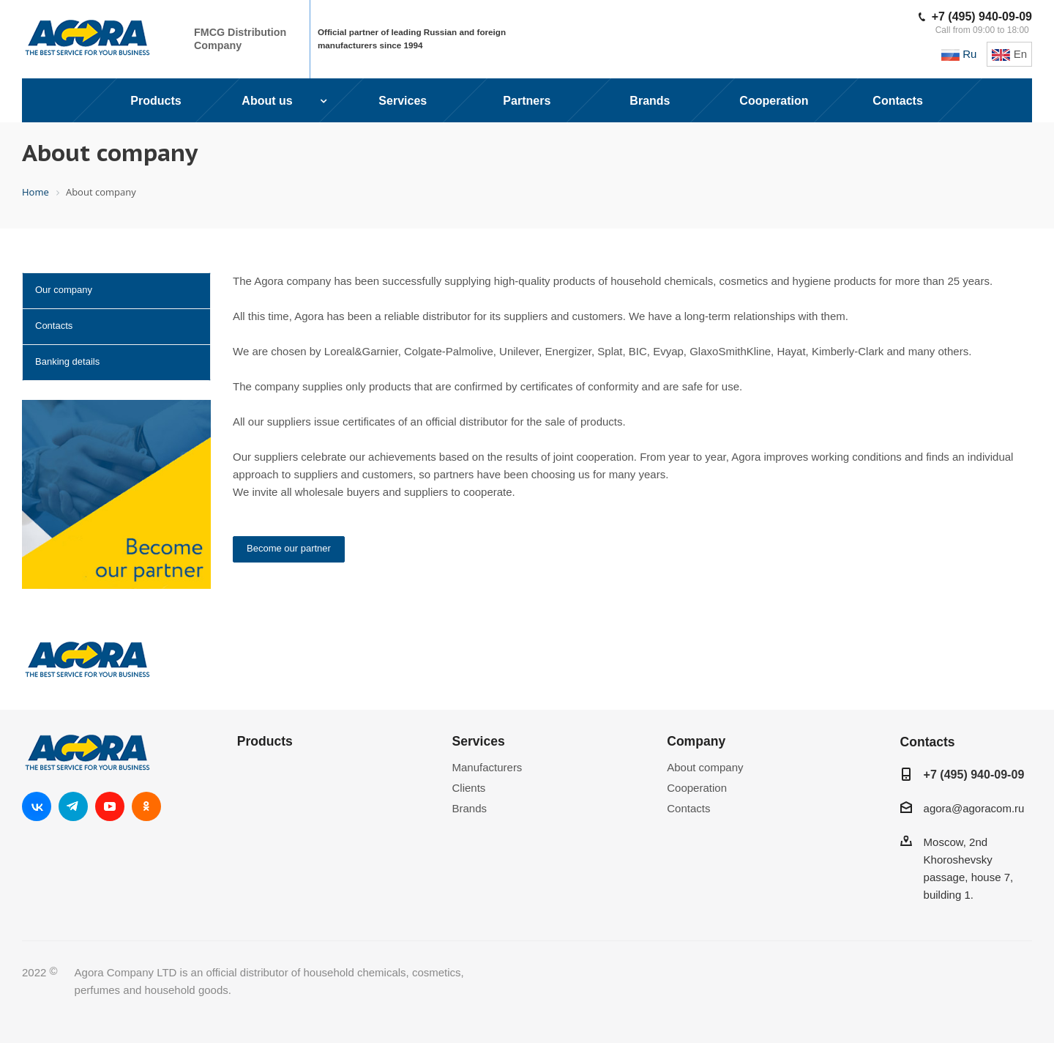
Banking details (67, 361)
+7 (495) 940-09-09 (982, 16)
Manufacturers (487, 767)
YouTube (109, 806)
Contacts (53, 325)
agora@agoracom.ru (974, 808)
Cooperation (697, 788)
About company (705, 767)
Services (478, 741)
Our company (63, 289)
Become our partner (289, 548)
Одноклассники (146, 806)
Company (696, 741)
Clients (469, 788)
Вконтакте (36, 806)
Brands (469, 808)
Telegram (73, 806)
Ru (958, 54)
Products (265, 741)
